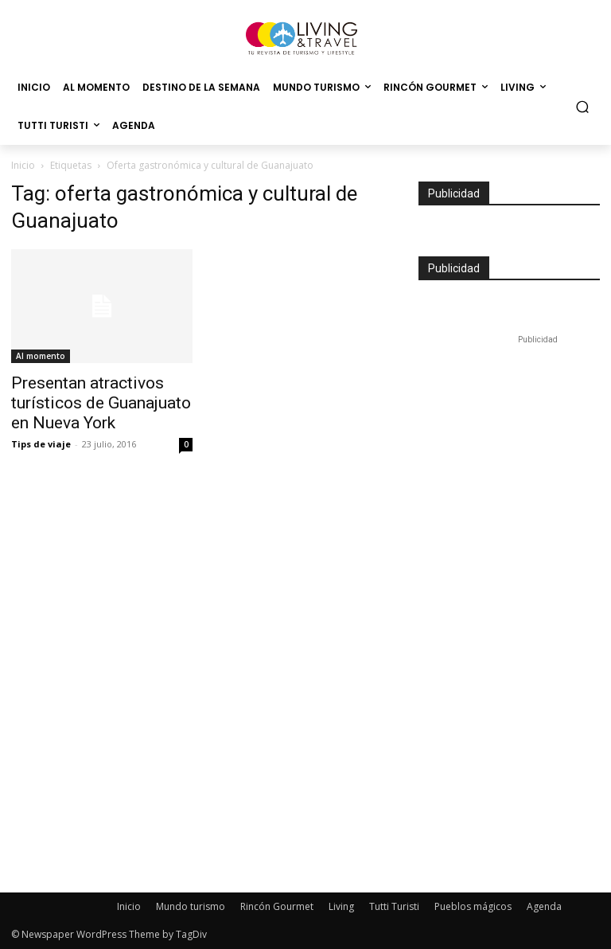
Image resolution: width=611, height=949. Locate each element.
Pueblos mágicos (473, 906)
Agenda (544, 906)
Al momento (40, 355)
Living (341, 906)
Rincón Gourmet (276, 906)
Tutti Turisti (394, 906)
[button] (583, 107)
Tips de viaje (41, 444)
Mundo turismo (190, 906)
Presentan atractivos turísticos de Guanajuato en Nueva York (101, 402)
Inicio (23, 165)
